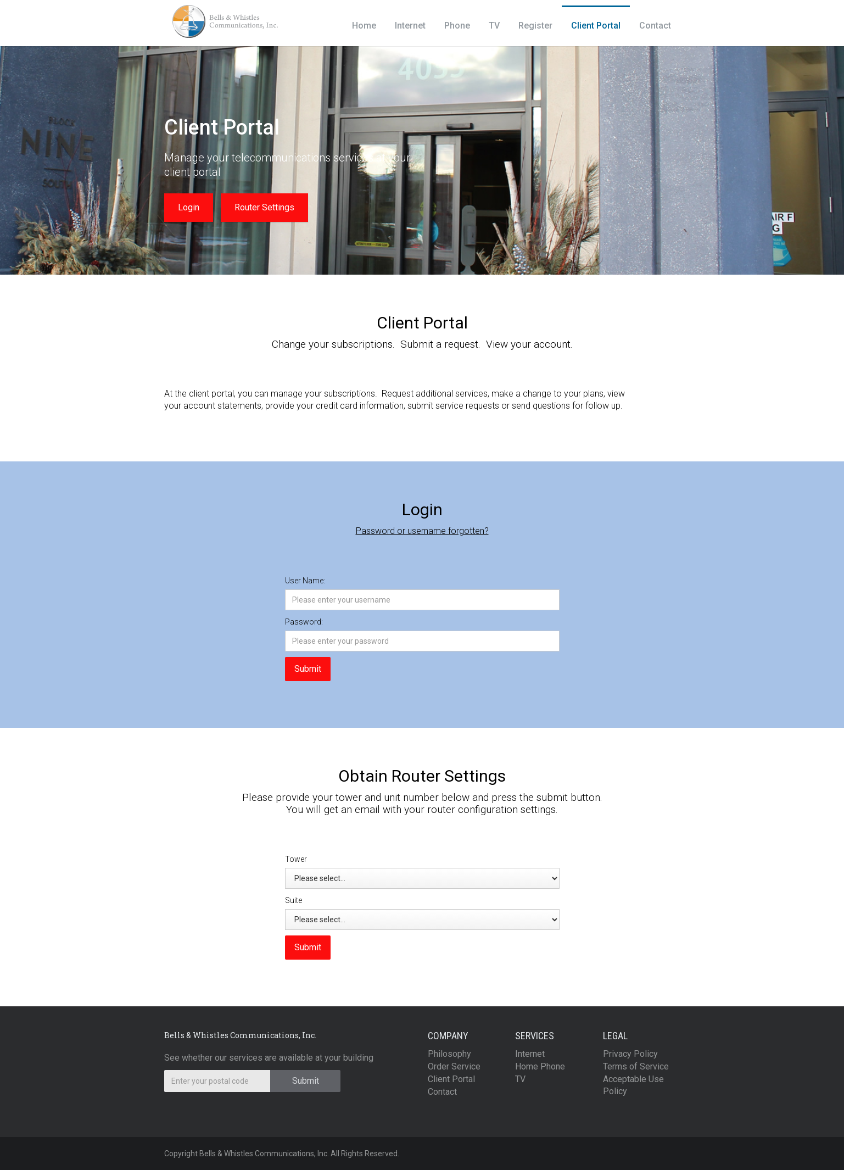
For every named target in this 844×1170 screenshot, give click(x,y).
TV (494, 25)
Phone (457, 25)
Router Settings (264, 207)
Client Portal (596, 25)
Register (535, 25)
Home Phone (540, 1066)
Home (364, 25)
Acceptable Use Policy (633, 1085)
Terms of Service (636, 1066)
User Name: (305, 580)
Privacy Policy (630, 1054)
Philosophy (449, 1054)
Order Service (454, 1066)
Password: (304, 621)
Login (188, 207)
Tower (296, 859)
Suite (293, 900)
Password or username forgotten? (422, 531)
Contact (655, 25)
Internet (410, 25)
